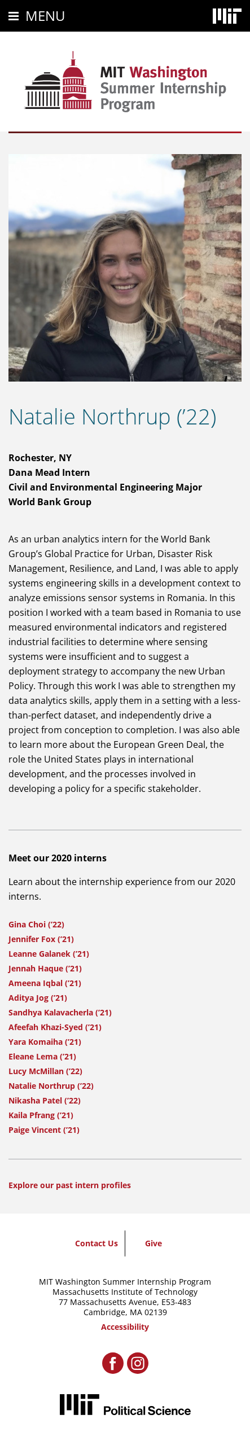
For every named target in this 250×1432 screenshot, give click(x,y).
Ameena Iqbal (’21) (44, 983)
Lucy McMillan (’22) (45, 1071)
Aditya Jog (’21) (37, 997)
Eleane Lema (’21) (42, 1056)
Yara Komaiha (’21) (44, 1041)
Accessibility (125, 1326)
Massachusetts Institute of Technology (125, 1291)
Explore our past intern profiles (69, 1185)
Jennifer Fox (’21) (41, 939)
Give (153, 1243)
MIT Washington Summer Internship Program (125, 1281)
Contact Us (96, 1243)
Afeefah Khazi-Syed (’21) (55, 1027)
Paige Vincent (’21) (44, 1129)
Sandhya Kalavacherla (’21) (60, 1012)
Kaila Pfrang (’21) (40, 1115)
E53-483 (176, 1302)
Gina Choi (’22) (36, 924)
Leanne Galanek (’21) (48, 953)
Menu (45, 15)
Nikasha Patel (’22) (44, 1100)
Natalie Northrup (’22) (51, 1085)
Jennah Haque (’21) (45, 968)
